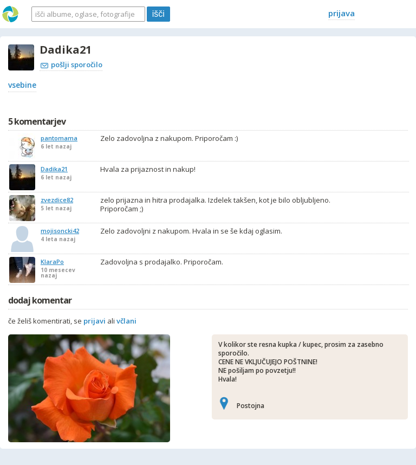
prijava (341, 13)
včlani (126, 321)
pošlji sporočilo (71, 64)
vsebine (22, 85)
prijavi (94, 321)
